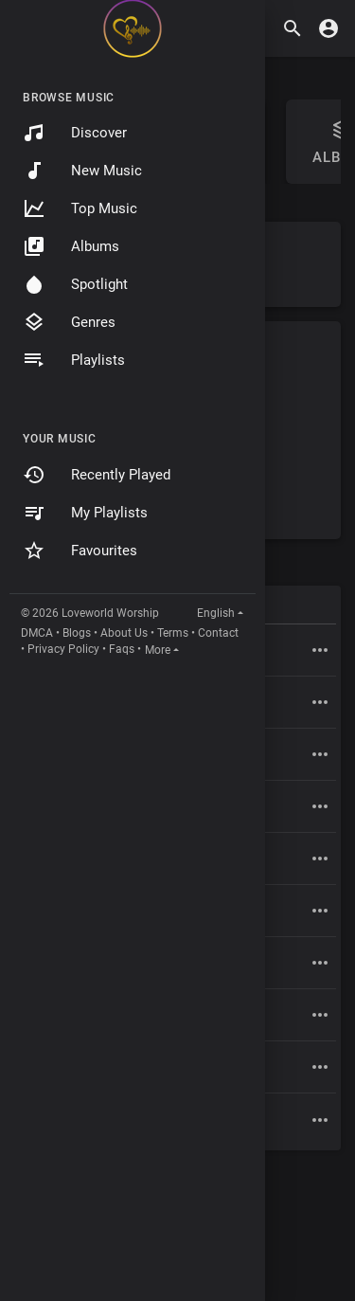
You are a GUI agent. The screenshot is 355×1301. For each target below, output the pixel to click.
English (216, 613)
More (157, 650)
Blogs (76, 633)
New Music (82, 170)
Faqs (121, 649)
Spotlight (75, 284)
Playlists (74, 360)
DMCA (37, 633)
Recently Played (96, 474)
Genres (69, 322)
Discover (75, 132)
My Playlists (85, 512)
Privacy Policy (63, 649)
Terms (172, 633)
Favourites (80, 550)
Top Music (80, 208)
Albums (71, 246)
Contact (218, 633)
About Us (124, 633)
